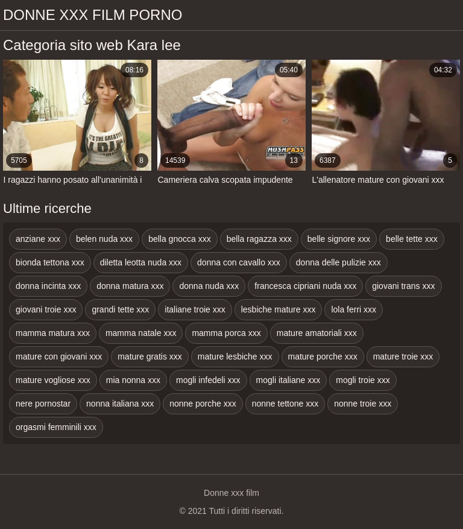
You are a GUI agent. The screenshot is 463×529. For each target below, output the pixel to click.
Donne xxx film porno (92, 15)
